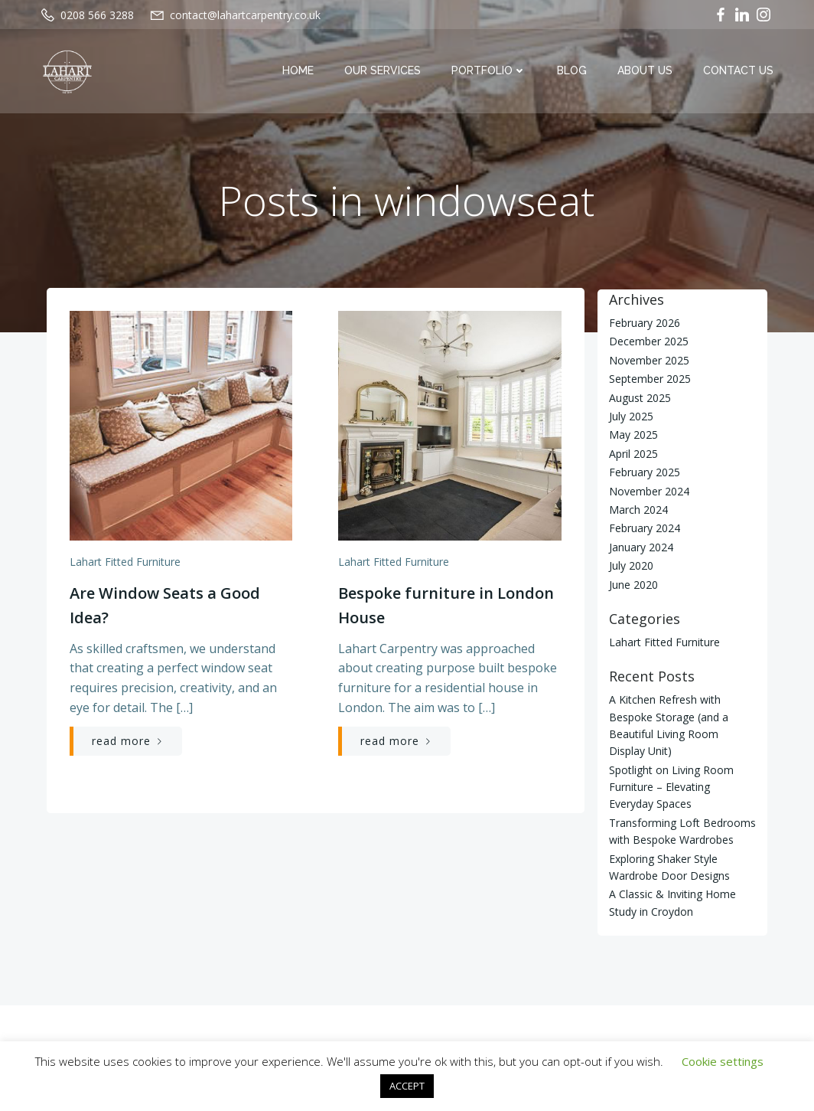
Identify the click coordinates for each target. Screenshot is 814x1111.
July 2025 (630, 416)
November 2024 (648, 490)
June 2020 (632, 584)
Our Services (383, 71)
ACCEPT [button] (407, 1086)
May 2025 (632, 434)
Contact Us (739, 71)
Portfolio (489, 71)
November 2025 (648, 360)
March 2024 (637, 509)
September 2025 (649, 378)
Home (298, 71)
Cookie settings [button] (723, 1061)
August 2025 (639, 397)
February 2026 (643, 322)
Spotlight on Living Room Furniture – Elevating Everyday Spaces (682, 787)
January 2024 (640, 547)
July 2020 (630, 565)
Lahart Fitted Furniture (124, 563)
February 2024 (643, 528)
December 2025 (648, 341)
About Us (645, 71)
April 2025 (632, 453)
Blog (573, 71)
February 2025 (643, 472)
